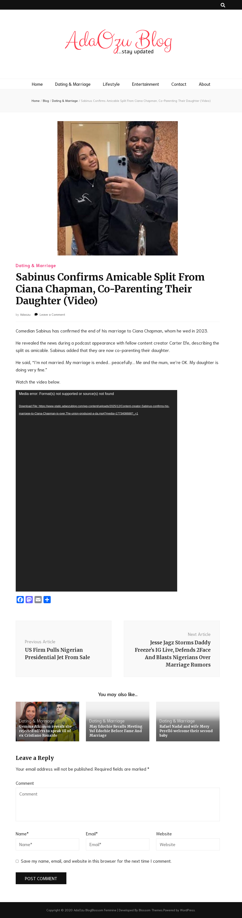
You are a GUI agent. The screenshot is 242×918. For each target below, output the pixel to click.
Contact (178, 84)
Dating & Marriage (73, 84)
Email (92, 833)
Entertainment (145, 84)
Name (22, 833)
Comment (25, 783)
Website (164, 833)
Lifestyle (111, 84)
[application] (96, 491)
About (204, 84)
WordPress (187, 910)
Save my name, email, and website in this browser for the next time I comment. (96, 861)
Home (37, 84)
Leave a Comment (52, 314)
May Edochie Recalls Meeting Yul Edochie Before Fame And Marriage (115, 731)
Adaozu (25, 314)
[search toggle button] (223, 5)
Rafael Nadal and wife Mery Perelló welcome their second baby (186, 731)
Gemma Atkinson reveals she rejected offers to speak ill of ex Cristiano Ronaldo (45, 731)
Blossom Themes (151, 910)
